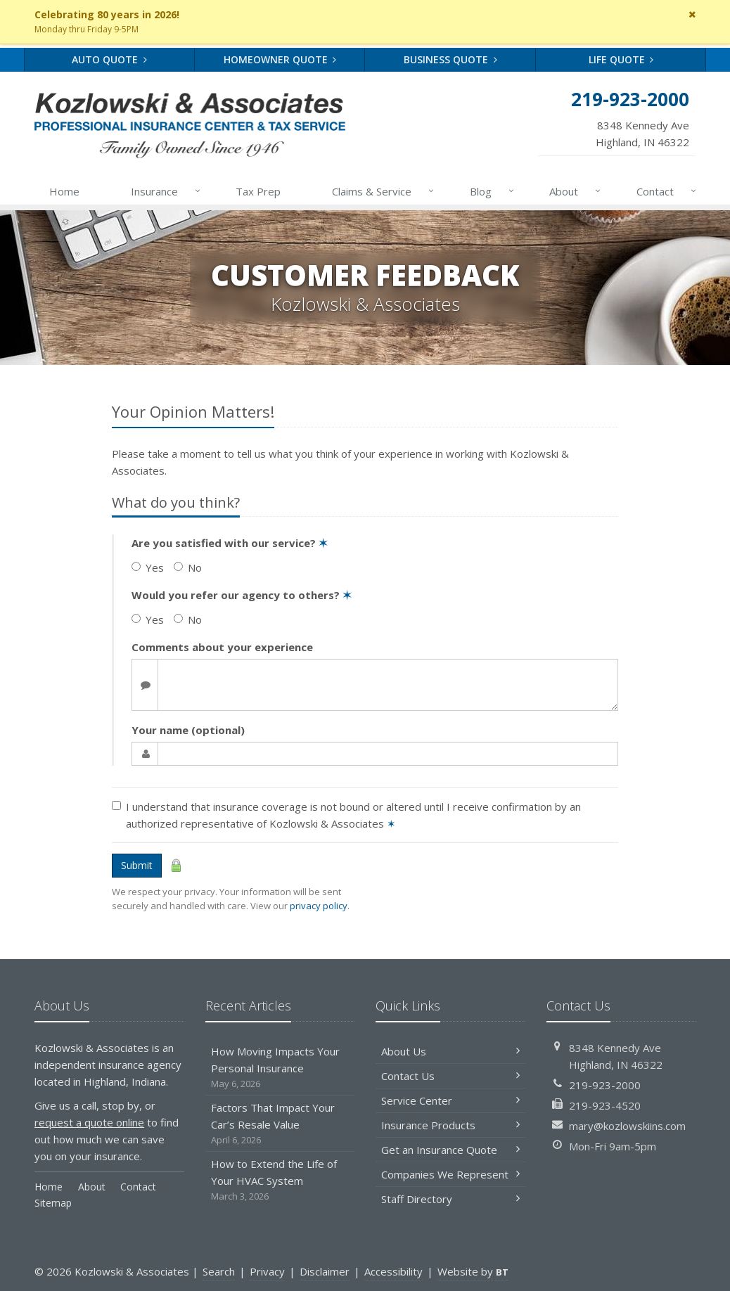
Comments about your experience (222, 647)
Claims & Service (383, 191)
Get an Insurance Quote (450, 1150)
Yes (148, 567)
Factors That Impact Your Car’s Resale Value (280, 1124)
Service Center (450, 1100)
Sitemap (53, 1202)
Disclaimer (325, 1271)
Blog (493, 191)
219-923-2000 (605, 1085)
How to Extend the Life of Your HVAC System (280, 1180)
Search (219, 1271)
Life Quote (621, 59)
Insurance (166, 191)
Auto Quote (109, 59)
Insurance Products (450, 1125)
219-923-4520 (605, 1105)
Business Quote (450, 59)
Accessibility (393, 1271)
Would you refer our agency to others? (242, 595)
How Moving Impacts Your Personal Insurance (280, 1067)
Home (64, 191)
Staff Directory (450, 1199)
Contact (667, 191)
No (188, 567)
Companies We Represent (450, 1174)
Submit (137, 865)
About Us (450, 1051)
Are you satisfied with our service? (230, 543)
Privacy (267, 1271)
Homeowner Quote (280, 59)
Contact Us (450, 1076)
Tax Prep (258, 191)
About (575, 191)
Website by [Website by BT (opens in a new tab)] (472, 1271)
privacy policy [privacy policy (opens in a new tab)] (318, 905)
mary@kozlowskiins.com (627, 1126)
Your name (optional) (188, 730)
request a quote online (89, 1122)
